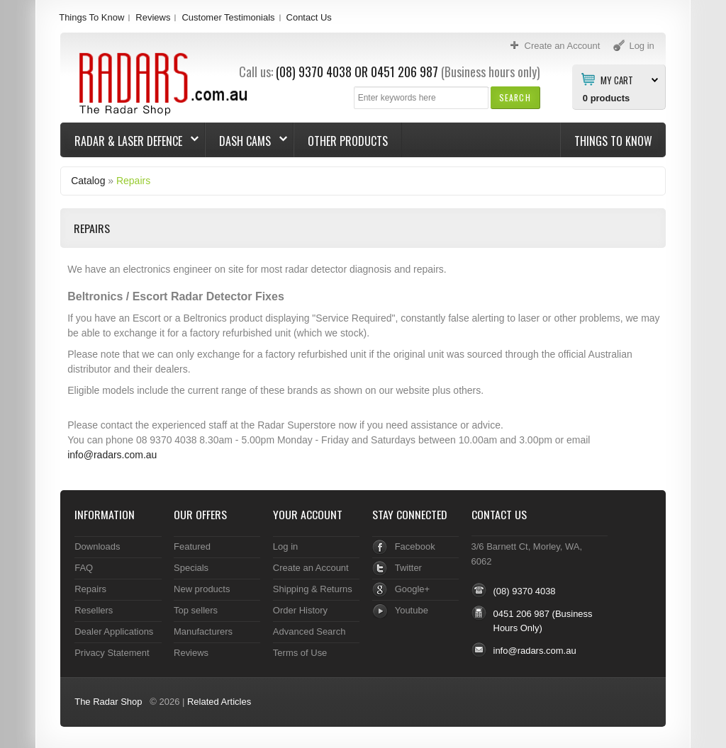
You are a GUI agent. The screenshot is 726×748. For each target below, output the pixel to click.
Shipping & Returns (312, 589)
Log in (285, 546)
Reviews (152, 17)
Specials (191, 567)
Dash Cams (246, 140)
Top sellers (196, 610)
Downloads (97, 546)
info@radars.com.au (112, 454)
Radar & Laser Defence (130, 140)
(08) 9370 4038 (314, 71)
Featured (192, 546)
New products (202, 589)
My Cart (617, 79)
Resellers (93, 610)
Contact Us (309, 17)
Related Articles (219, 701)
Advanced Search (309, 631)
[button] (515, 97)
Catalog (88, 180)
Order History (300, 610)
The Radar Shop (108, 701)
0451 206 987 (404, 71)
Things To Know (91, 17)
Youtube (411, 610)
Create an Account (311, 567)
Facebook (415, 546)
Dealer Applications (113, 631)
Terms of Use (300, 652)
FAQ (83, 567)
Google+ (412, 589)
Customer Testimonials (228, 17)
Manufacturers (203, 631)
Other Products (348, 140)
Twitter (408, 567)
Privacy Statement (111, 652)
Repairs (133, 180)
